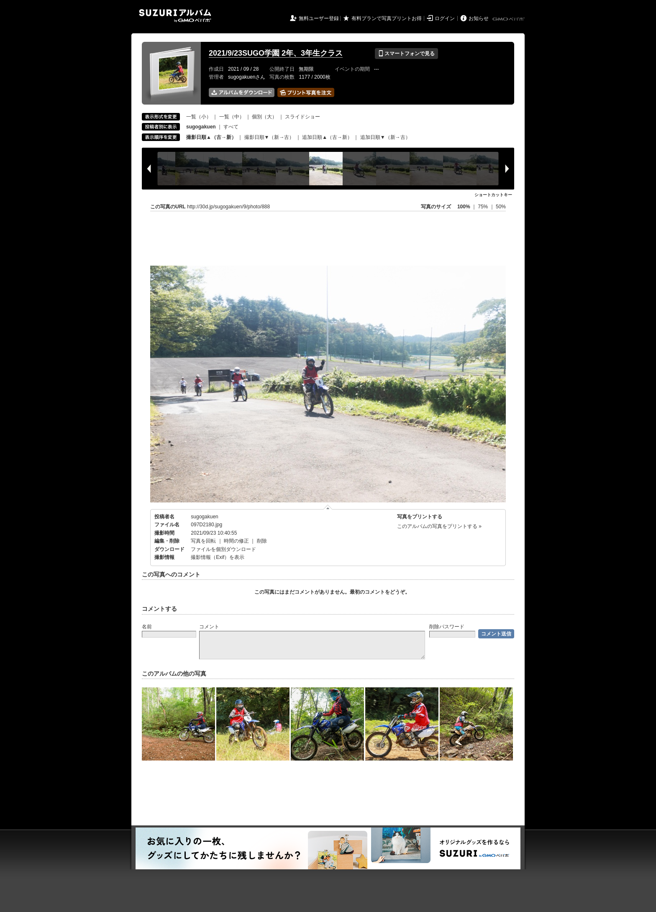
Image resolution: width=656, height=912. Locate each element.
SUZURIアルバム (175, 16)
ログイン (445, 18)
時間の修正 (236, 541)
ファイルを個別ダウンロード (223, 549)
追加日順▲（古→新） (327, 137)
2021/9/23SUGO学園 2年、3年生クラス (276, 53)
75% (483, 207)
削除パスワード (446, 627)
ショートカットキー (493, 194)
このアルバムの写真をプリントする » (439, 526)
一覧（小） (198, 117)
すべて (230, 127)
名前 (147, 627)
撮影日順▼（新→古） (269, 137)
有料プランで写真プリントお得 (386, 18)
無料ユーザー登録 (319, 18)
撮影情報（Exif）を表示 (217, 557)
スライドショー (302, 117)
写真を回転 (203, 541)
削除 (262, 541)
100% (464, 207)
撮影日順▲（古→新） (211, 137)
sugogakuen (204, 517)
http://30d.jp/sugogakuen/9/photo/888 (228, 207)
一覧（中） (231, 117)
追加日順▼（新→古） (385, 137)
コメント (209, 627)
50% (501, 207)
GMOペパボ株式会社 (509, 19)
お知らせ (479, 18)
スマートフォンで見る (406, 53)
